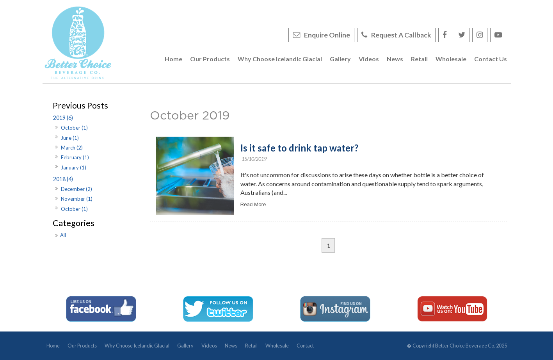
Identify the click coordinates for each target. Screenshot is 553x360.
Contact (305, 345)
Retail (251, 345)
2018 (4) (63, 179)
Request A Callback (401, 35)
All (63, 235)
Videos (209, 345)
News (231, 345)
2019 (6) (63, 117)
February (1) (75, 157)
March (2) (72, 147)
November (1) (76, 199)
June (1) (70, 138)
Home (53, 345)
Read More (253, 204)
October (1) (74, 128)
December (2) (76, 189)
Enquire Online (327, 35)
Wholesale (277, 345)
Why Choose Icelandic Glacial (137, 345)
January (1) (73, 167)
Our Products (82, 345)
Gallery (185, 345)
